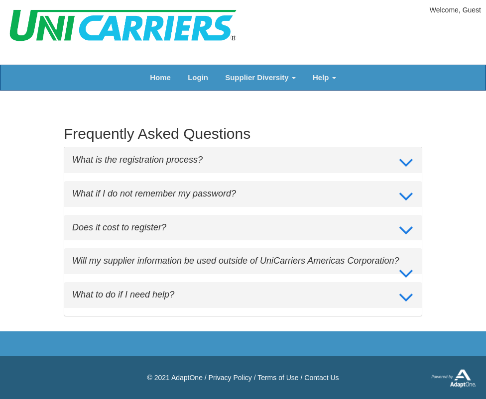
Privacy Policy (230, 378)
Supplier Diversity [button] (260, 77)
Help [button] (324, 77)
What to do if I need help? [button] (123, 294)
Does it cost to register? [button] (119, 227)
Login (198, 77)
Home (160, 77)
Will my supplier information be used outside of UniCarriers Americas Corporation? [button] (235, 261)
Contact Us (321, 378)
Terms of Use (277, 378)
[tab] (243, 160)
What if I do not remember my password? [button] (154, 194)
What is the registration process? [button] (137, 160)
